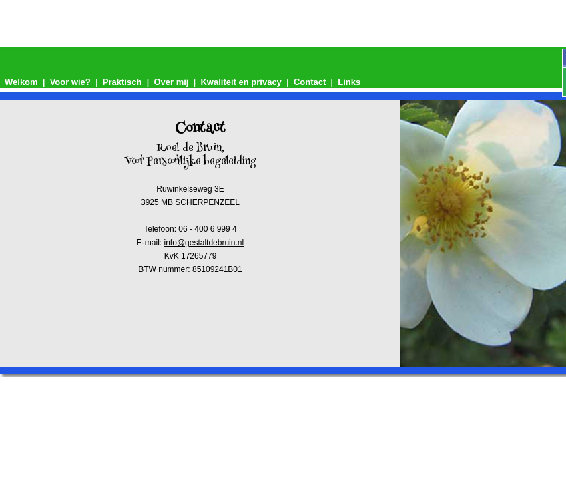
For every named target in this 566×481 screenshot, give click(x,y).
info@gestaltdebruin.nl (204, 242)
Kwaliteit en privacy (240, 82)
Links (349, 82)
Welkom (21, 82)
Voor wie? (70, 82)
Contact (310, 82)
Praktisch (122, 82)
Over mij (171, 82)
